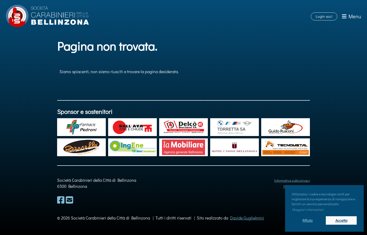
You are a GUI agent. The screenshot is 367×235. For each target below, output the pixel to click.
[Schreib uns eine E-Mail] (69, 199)
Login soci (324, 16)
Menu (351, 16)
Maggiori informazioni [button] (308, 209)
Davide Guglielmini (247, 218)
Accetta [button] (341, 220)
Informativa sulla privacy (292, 180)
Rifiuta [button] (307, 220)
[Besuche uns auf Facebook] (61, 199)
